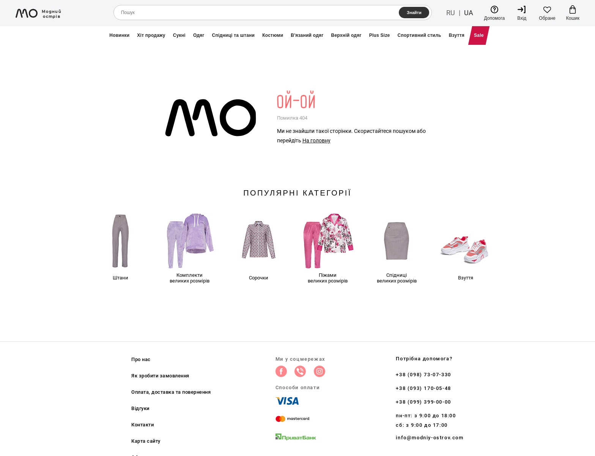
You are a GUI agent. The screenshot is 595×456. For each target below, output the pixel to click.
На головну (316, 140)
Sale (479, 35)
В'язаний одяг (307, 35)
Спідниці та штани (233, 35)
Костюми (272, 35)
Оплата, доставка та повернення (171, 392)
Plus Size (379, 35)
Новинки (119, 35)
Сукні (179, 35)
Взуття (456, 35)
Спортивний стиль (419, 35)
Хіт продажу (151, 35)
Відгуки (140, 408)
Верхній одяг (346, 35)
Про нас (141, 359)
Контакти (142, 425)
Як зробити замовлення (160, 376)
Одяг (199, 35)
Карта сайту (146, 441)
